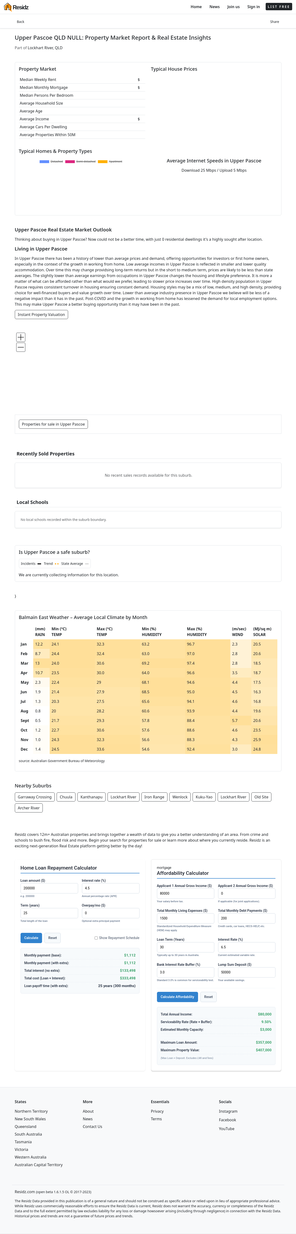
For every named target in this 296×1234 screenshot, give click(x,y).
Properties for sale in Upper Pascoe (53, 424)
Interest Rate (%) (246, 947)
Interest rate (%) (111, 888)
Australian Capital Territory (39, 1164)
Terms (156, 1119)
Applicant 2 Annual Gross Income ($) (246, 894)
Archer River (29, 808)
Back (20, 21)
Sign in (253, 6)
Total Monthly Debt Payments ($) (246, 919)
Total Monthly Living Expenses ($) (185, 920)
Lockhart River (123, 797)
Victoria (21, 1149)
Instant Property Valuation (41, 314)
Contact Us (92, 1126)
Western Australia (31, 1157)
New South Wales (30, 1119)
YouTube (227, 1128)
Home (196, 6)
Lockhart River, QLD (45, 47)
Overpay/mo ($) (111, 913)
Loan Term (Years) (185, 947)
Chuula (66, 797)
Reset (52, 938)
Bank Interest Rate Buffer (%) (185, 973)
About (88, 1111)
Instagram (228, 1111)
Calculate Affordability (177, 997)
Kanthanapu (91, 797)
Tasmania (23, 1141)
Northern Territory (31, 1111)
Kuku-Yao (204, 797)
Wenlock (180, 797)
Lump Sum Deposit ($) (246, 973)
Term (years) (49, 913)
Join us (233, 6)
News (215, 6)
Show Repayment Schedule (117, 938)
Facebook (227, 1119)
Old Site (261, 797)
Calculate (31, 938)
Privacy (157, 1111)
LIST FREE (279, 6)
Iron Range (154, 797)
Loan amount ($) (49, 888)
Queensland (26, 1126)
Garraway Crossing (35, 797)
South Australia (28, 1134)
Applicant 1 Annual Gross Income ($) (185, 894)
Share (274, 21)
